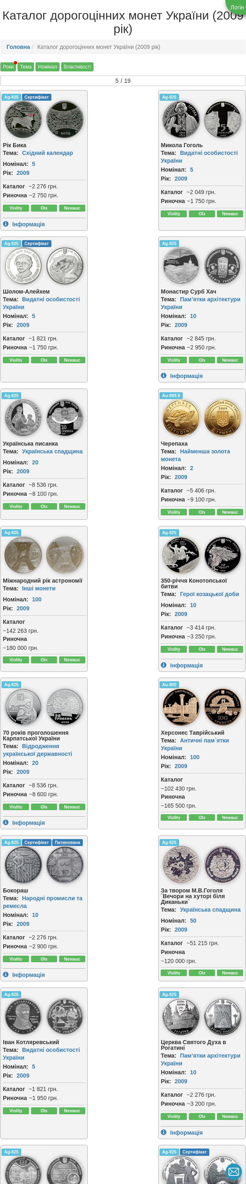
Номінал (47, 67)
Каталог (14, 185)
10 (35, 314)
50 (201, 635)
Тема (25, 67)
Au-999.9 (179, 243)
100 (36, 466)
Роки (8, 67)
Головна (18, 47)
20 (118, 314)
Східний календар (47, 152)
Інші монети (38, 455)
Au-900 (11, 551)
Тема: (10, 152)
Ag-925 (11, 97)
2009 (23, 172)
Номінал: (16, 163)
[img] (19, 119)
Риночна (15, 194)
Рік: (8, 172)
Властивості (77, 67)
